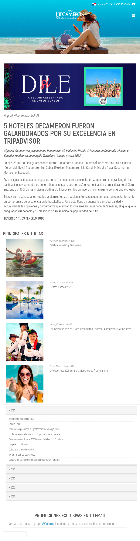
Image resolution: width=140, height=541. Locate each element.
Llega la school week (19, 444)
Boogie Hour (14, 424)
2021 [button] (12, 496)
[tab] (71, 410)
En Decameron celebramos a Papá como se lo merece (34, 434)
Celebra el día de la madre (21, 449)
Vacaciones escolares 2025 (22, 419)
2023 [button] (12, 478)
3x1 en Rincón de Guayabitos (22, 454)
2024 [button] (12, 469)
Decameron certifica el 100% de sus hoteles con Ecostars (36, 439)
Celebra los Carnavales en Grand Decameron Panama (34, 459)
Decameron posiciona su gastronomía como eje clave (34, 429)
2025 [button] (12, 410)
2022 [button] (12, 487)
